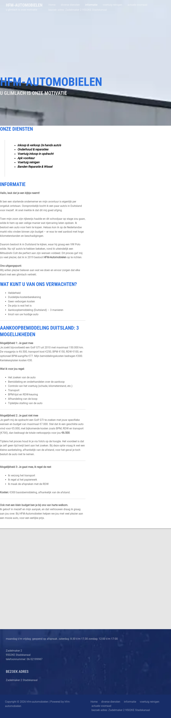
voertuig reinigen (145, 701)
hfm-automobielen (24, 5)
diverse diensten (108, 701)
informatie (127, 701)
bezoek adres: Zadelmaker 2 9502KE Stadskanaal (120, 710)
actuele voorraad (101, 706)
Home (93, 701)
